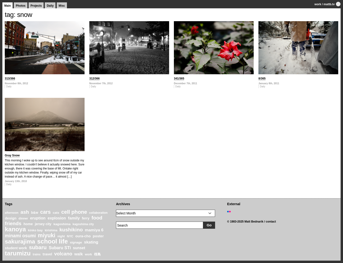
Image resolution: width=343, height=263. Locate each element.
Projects (36, 5)
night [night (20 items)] (61, 236)
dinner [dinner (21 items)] (23, 218)
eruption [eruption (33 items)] (37, 218)
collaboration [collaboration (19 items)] (98, 212)
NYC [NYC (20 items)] (70, 236)
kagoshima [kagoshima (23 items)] (62, 224)
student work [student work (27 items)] (16, 248)
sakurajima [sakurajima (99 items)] (20, 241)
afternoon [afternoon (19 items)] (11, 212)
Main (7, 5)
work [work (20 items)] (88, 254)
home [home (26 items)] (28, 224)
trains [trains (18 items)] (36, 254)
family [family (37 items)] (74, 218)
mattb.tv (329, 4)
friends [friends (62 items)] (13, 223)
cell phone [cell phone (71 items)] (74, 212)
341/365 (179, 78)
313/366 (10, 78)
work (317, 4)
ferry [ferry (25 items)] (86, 218)
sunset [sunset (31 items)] (79, 248)
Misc (62, 5)
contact (271, 221)
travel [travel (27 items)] (47, 254)
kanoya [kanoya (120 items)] (15, 229)
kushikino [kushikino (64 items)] (71, 229)
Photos (20, 5)
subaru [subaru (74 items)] (38, 247)
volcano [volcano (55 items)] (63, 253)
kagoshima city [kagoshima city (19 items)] (83, 224)
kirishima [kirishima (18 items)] (51, 230)
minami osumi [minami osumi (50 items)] (20, 235)
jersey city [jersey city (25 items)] (43, 224)
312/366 (94, 78)
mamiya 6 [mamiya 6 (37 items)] (94, 230)
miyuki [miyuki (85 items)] (46, 235)
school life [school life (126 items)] (52, 241)
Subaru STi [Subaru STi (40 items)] (60, 247)
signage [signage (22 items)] (76, 242)
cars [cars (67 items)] (45, 212)
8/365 (262, 78)
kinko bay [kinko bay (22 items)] (35, 230)
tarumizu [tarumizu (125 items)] (17, 253)
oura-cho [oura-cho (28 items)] (83, 236)
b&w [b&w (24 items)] (34, 212)
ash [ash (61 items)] (24, 212)
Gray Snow (12, 155)
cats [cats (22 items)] (56, 212)
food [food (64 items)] (96, 217)
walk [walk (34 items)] (78, 254)
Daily (50, 5)
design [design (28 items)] (10, 218)
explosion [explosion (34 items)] (57, 218)
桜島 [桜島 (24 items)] (97, 254)
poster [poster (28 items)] (98, 236)
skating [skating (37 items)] (91, 242)
